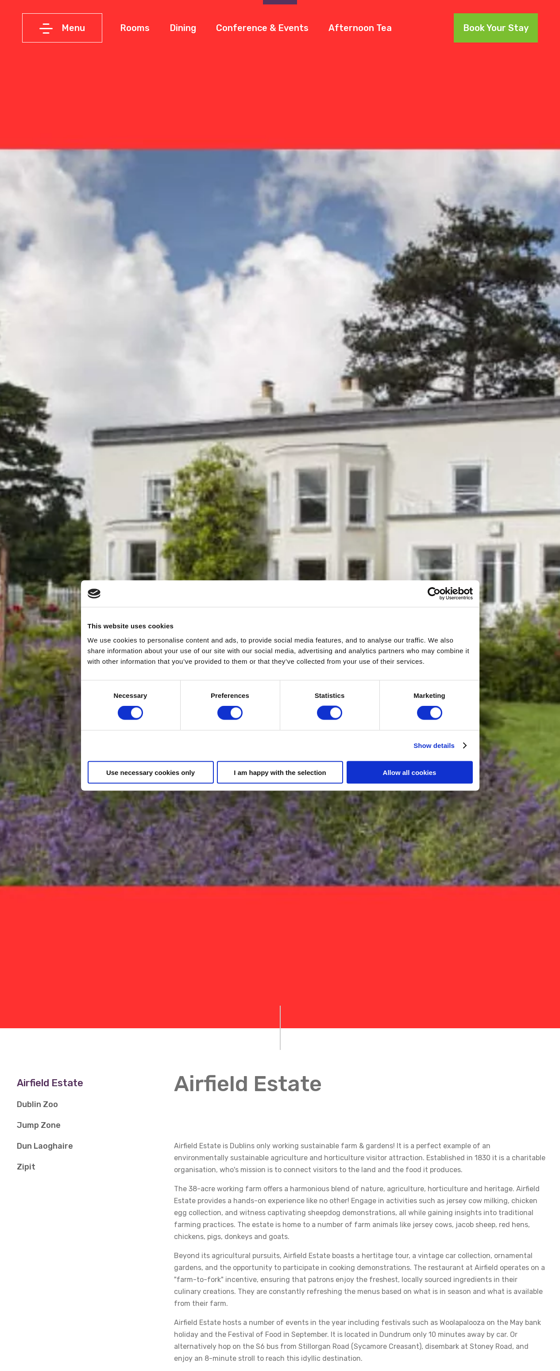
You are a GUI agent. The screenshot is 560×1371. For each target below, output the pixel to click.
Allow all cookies (409, 772)
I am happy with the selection (280, 772)
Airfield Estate (50, 1083)
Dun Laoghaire (45, 1146)
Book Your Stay (496, 28)
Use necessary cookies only (150, 772)
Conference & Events (262, 28)
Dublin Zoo (37, 1104)
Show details (434, 745)
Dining (183, 28)
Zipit (26, 1167)
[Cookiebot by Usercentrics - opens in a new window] (434, 593)
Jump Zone (39, 1125)
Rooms (135, 28)
